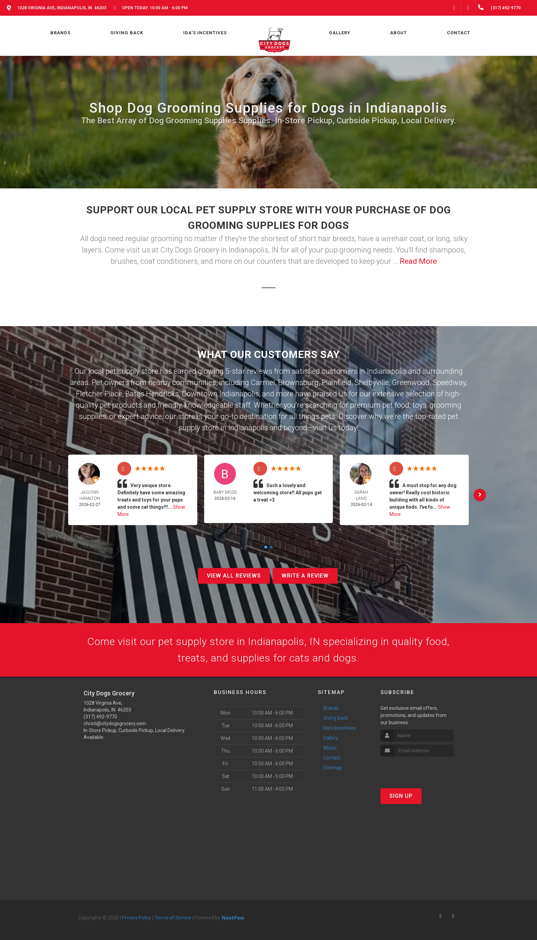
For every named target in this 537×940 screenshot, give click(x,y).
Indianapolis (387, 371)
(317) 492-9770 (100, 716)
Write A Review (305, 575)
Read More (418, 261)
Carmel (263, 382)
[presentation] (416, 769)
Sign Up (401, 796)
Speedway (449, 382)
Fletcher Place (99, 393)
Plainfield (336, 382)
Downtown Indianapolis (220, 393)
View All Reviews (234, 575)
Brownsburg (298, 382)
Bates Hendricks (152, 393)
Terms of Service (172, 917)
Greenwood (410, 382)
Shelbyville (371, 382)
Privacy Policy (136, 917)
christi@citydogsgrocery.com (115, 723)
